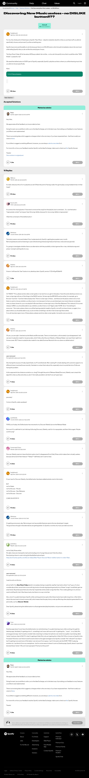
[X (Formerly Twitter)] (77, 734)
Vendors (34, 753)
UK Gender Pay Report (32, 774)
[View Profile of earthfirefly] (13, 418)
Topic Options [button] (9, 97)
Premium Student (58, 752)
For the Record (24, 745)
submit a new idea (53, 143)
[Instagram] (72, 734)
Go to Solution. (16, 74)
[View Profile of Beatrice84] (13, 203)
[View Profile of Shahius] (12, 265)
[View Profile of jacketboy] (13, 544)
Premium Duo (60, 743)
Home (12, 8)
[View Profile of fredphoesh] (14, 33)
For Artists (35, 737)
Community (10, 3)
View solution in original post (14, 155)
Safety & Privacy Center (16, 770)
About (22, 737)
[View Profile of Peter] (12, 113)
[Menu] (85, 3)
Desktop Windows (25, 8)
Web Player (47, 741)
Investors (35, 749)
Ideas (57, 3)
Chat (44, 3)
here (13, 138)
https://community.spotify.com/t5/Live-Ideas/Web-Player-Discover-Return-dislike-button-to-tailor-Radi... (38, 558)
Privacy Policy (28, 770)
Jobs (21, 741)
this (67, 148)
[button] (82, 34)
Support (46, 737)
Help (31, 3)
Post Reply (77, 723)
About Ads (49, 770)
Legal (5, 770)
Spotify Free (59, 757)
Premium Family (60, 747)
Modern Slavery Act (9, 774)
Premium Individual (58, 738)
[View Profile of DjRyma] (12, 178)
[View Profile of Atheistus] (13, 232)
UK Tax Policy (20, 774)
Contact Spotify (48, 751)
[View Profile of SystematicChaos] (15, 447)
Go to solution (45, 26)
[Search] (74, 3)
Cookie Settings (38, 770)
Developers (35, 741)
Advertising (35, 745)
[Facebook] (83, 734)
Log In (79, 3)
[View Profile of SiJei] (11, 622)
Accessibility (58, 770)
